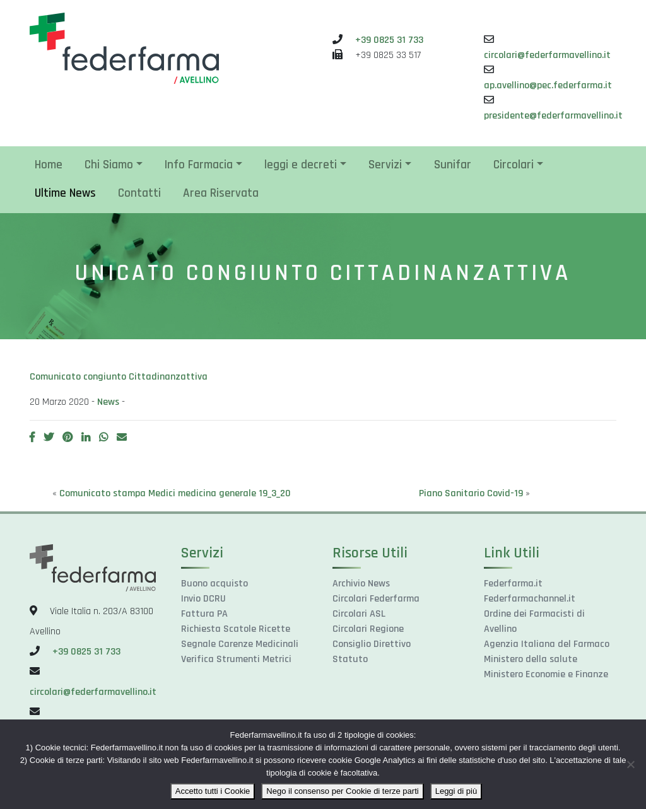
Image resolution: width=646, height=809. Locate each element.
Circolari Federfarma (376, 598)
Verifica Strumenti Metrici (236, 659)
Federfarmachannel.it (529, 598)
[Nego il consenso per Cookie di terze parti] (630, 764)
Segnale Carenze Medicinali (239, 644)
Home (48, 165)
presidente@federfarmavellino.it (553, 115)
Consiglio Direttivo (371, 644)
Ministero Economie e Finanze (546, 674)
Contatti (139, 193)
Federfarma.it (513, 583)
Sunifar (452, 165)
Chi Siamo (109, 165)
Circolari (513, 165)
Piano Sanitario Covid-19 (471, 493)
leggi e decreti (300, 165)
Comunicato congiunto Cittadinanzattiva (119, 376)
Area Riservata (221, 193)
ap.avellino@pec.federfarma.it (548, 85)
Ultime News (65, 193)
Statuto (350, 659)
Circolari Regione (368, 629)
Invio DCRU (203, 598)
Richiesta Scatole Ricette (235, 629)
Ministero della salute (530, 659)
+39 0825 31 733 (389, 40)
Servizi (385, 165)
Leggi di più (456, 791)
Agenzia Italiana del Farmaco (546, 644)
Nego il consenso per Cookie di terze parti (342, 791)
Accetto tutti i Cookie (212, 791)
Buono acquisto (214, 583)
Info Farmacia (199, 165)
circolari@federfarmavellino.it (547, 55)
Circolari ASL (358, 613)
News (108, 402)
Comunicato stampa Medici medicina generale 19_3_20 (175, 493)
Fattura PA (204, 613)
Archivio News (361, 583)
